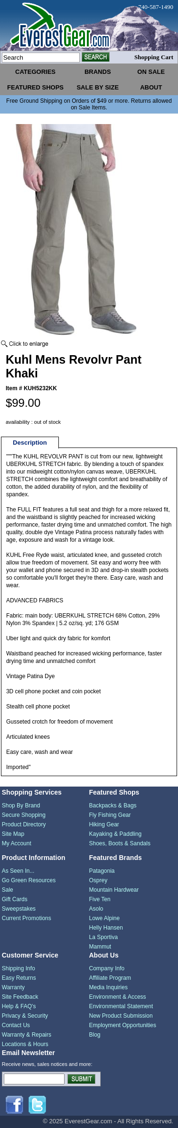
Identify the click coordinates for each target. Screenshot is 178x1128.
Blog (95, 1034)
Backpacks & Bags (113, 805)
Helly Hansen (106, 927)
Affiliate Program (110, 978)
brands (97, 71)
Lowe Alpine (104, 918)
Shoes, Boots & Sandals (119, 843)
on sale (151, 71)
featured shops (35, 87)
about (151, 87)
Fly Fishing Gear (110, 815)
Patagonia (102, 871)
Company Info (107, 968)
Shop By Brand (21, 805)
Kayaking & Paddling (115, 834)
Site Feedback (20, 997)
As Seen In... (18, 871)
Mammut (100, 946)
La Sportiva (103, 937)
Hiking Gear (104, 824)
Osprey (98, 880)
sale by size (97, 87)
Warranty (13, 987)
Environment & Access (117, 997)
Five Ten (100, 899)
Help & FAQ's (19, 1006)
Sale (7, 889)
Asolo (96, 908)
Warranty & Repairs (26, 1034)
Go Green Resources (29, 880)
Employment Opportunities (122, 1025)
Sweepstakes (19, 908)
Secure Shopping (24, 815)
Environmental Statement (121, 1006)
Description (30, 442)
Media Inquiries (108, 987)
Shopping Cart (153, 57)
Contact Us (16, 1025)
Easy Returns (19, 978)
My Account (16, 843)
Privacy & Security (25, 1015)
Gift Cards (15, 899)
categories (35, 71)
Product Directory (24, 824)
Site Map (13, 834)
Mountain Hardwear (114, 889)
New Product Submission (121, 1015)
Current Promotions (26, 918)
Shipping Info (18, 968)
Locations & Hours (25, 1044)
